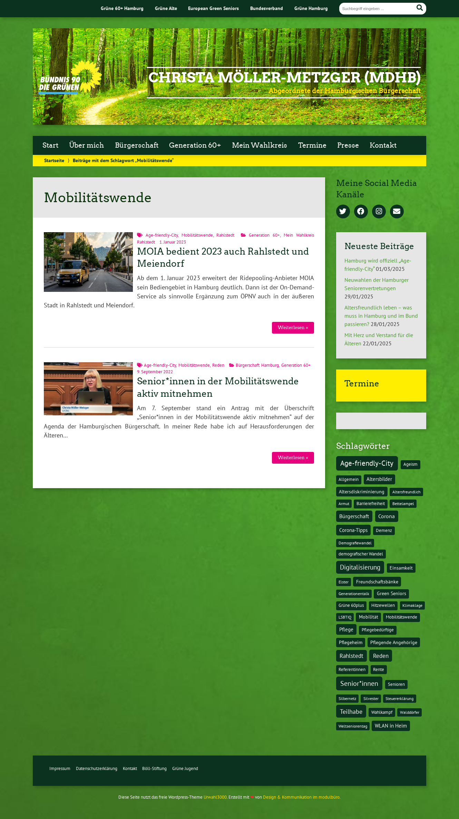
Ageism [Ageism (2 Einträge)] (410, 464)
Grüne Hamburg (311, 8)
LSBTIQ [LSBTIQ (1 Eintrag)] (345, 617)
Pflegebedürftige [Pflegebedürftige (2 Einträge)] (378, 630)
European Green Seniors (213, 8)
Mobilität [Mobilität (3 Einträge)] (368, 617)
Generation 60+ (195, 145)
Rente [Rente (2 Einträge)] (378, 669)
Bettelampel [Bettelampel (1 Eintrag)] (403, 503)
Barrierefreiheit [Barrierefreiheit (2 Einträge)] (371, 503)
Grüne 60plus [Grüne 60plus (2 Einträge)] (351, 605)
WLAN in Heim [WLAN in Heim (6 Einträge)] (391, 725)
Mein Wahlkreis (259, 145)
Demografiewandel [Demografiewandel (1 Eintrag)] (355, 542)
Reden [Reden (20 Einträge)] (381, 656)
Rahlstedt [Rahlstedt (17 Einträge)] (351, 656)
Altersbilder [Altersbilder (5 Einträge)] (379, 479)
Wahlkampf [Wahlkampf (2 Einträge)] (381, 712)
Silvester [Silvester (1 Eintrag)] (371, 698)
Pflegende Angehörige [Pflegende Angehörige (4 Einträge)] (393, 642)
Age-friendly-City (162, 235)
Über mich (86, 145)
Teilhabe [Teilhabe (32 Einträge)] (351, 711)
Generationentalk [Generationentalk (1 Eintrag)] (354, 593)
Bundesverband (266, 8)
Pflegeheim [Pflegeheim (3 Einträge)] (350, 642)
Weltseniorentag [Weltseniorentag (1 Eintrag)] (353, 726)
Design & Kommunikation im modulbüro (301, 797)
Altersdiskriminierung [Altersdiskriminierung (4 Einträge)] (361, 492)
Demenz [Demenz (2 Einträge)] (384, 530)
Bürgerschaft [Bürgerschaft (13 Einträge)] (354, 516)
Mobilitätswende (197, 235)
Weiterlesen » (293, 327)
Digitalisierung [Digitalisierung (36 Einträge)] (360, 567)
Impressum (59, 768)
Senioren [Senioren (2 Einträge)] (396, 684)
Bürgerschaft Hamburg (257, 365)
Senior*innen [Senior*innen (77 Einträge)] (359, 683)
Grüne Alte (166, 8)
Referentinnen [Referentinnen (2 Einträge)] (352, 669)
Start (50, 145)
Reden (218, 365)
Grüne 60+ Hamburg (122, 8)
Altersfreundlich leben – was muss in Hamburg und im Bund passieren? (381, 315)
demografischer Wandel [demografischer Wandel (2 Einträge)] (361, 554)
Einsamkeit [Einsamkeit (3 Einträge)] (401, 568)
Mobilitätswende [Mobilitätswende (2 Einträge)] (401, 617)
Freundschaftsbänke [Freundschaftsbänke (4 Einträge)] (377, 582)
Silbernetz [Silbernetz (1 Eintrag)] (347, 698)
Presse (348, 145)
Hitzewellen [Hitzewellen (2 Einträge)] (383, 605)
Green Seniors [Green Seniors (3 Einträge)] (391, 593)
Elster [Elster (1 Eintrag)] (344, 581)
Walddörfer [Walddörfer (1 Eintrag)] (409, 712)
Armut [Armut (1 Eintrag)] (344, 503)
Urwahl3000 (215, 797)
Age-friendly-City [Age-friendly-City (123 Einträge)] (366, 463)
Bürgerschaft (136, 145)
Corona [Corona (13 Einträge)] (386, 516)
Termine (312, 145)
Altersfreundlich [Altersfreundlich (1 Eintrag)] (406, 491)
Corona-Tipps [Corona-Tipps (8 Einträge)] (353, 529)
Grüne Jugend (185, 768)
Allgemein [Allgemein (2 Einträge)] (349, 479)
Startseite (54, 160)
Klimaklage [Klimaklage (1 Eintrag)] (412, 605)
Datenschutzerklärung (96, 768)
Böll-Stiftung (154, 768)
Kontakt (383, 145)
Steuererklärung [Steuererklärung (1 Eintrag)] (399, 698)
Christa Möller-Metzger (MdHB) (284, 77)
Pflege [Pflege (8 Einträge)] (346, 629)
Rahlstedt (225, 235)
